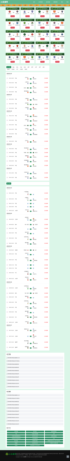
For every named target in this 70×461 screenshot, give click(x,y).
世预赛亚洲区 (35, 440)
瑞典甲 (16, 342)
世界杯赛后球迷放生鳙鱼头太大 (13, 357)
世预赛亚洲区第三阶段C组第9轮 (54, 440)
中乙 (16, 272)
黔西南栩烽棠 (54, 431)
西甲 (31, 5)
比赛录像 (16, 431)
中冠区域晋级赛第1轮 (16, 436)
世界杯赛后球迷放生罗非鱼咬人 (13, 360)
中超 (14, 5)
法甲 (37, 5)
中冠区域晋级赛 (35, 433)
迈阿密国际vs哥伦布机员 (35, 445)
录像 (67, 2)
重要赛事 (56, 2)
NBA (8, 5)
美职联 (16, 445)
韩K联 (26, 69)
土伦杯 (16, 210)
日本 (54, 438)
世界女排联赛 (54, 436)
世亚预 (59, 5)
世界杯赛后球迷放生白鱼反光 (13, 380)
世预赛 (16, 443)
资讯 (62, 2)
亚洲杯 (53, 5)
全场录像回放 (35, 438)
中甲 (65, 5)
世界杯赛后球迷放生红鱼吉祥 (13, 383)
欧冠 (20, 5)
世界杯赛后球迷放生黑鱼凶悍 (13, 373)
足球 (54, 433)
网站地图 (40, 456)
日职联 (21, 69)
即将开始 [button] (12, 16)
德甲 (25, 5)
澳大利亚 (16, 440)
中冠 (16, 193)
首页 (34, 2)
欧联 (48, 5)
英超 (3, 5)
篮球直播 (48, 2)
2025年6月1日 (35, 443)
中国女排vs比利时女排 (16, 438)
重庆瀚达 (35, 431)
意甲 (42, 5)
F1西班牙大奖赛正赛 (54, 443)
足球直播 (41, 2)
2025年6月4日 (35, 436)
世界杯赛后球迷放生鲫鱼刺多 (13, 364)
